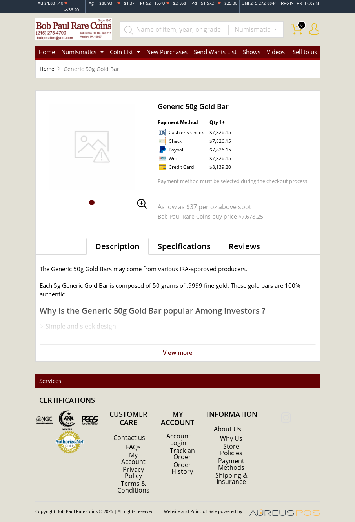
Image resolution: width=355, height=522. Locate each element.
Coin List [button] (121, 47)
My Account (133, 453)
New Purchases (167, 47)
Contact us (129, 433)
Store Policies (231, 444)
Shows (251, 47)
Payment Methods (231, 458)
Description (117, 241)
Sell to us (305, 47)
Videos (276, 47)
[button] (91, 198)
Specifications (184, 241)
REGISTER (294, 4)
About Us (227, 424)
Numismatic (253, 24)
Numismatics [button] (78, 47)
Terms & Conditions (133, 481)
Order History (182, 462)
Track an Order (182, 448)
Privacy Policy (133, 467)
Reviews (244, 241)
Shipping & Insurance (231, 472)
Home (46, 47)
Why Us (231, 433)
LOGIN (312, 4)
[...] (175, 24)
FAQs (133, 442)
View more (177, 347)
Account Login (178, 434)
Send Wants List (215, 47)
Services (49, 376)
